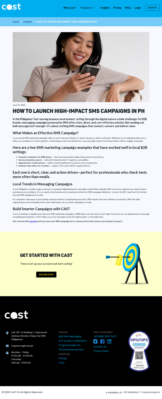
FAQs (128, 7)
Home (16, 21)
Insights (105, 7)
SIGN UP (152, 7)
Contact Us (99, 346)
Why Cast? (69, 7)
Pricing (117, 7)
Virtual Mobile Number (71, 349)
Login (138, 7)
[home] (11, 6)
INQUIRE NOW (46, 274)
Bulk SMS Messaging (70, 336)
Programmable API (69, 345)
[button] (87, 7)
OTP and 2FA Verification (73, 340)
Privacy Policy (101, 351)
